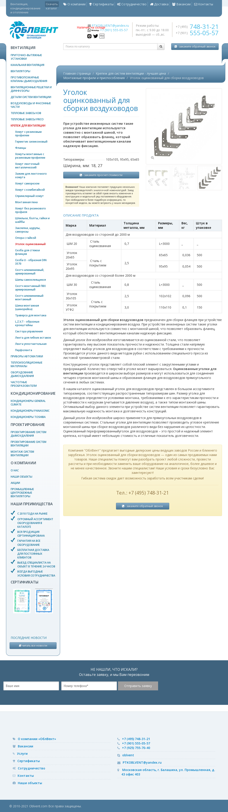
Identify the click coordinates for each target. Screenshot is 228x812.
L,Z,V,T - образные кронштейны (27, 323)
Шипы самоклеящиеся (30, 280)
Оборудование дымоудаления (22, 374)
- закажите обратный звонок (195, 46)
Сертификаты (101, 4)
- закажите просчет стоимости (101, 175)
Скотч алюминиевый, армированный (29, 271)
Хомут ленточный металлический (27, 165)
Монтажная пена (26, 202)
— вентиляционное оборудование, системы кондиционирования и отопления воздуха (40, 30)
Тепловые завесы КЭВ (26, 113)
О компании (74, 4)
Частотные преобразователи (24, 384)
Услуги (22, 753)
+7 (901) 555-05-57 (114, 30)
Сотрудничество (132, 4)
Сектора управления (29, 331)
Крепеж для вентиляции (28, 125)
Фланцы (20, 148)
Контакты (203, 4)
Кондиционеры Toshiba (28, 417)
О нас (15, 470)
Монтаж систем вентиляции (22, 453)
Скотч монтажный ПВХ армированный (30, 287)
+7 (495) (197, 27)
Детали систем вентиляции (31, 97)
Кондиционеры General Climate (28, 402)
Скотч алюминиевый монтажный (29, 297)
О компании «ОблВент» (37, 739)
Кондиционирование (33, 393)
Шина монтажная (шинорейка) (27, 307)
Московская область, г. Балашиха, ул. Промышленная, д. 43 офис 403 (168, 772)
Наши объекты (21, 477)
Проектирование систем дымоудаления (28, 434)
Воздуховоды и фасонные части (31, 105)
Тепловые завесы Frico (27, 119)
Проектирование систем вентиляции (28, 443)
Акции (15, 483)
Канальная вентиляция (27, 65)
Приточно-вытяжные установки (26, 57)
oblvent (128, 755)
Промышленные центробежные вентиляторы (22, 492)
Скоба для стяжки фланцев (27, 252)
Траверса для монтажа (30, 315)
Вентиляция (23, 47)
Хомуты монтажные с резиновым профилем (30, 156)
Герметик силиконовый (31, 141)
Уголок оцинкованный (30, 244)
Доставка (159, 4)
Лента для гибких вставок (33, 338)
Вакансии (181, 4)
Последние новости (29, 638)
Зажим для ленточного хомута (31, 175)
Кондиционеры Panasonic (30, 411)
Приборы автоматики (27, 356)
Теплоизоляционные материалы (26, 364)
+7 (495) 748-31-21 (136, 739)
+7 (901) (197, 33)
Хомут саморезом (27, 183)
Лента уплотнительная (31, 344)
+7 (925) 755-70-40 (136, 748)
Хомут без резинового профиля (30, 210)
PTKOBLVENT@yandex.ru (110, 25)
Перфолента (23, 350)
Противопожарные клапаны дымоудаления (29, 79)
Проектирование (28, 424)
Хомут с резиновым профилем (28, 133)
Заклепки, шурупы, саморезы (27, 229)
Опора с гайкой (25, 238)
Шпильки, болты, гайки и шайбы (32, 220)
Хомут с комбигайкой (30, 190)
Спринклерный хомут (29, 196)
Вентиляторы (20, 71)
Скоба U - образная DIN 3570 (31, 262)
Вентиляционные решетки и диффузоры (31, 89)
